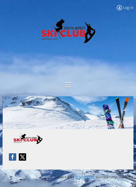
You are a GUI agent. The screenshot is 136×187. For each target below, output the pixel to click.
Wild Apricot (85, 177)
